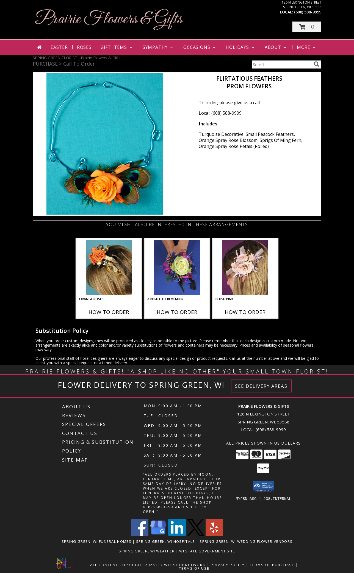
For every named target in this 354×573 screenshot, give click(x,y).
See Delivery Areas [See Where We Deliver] (261, 386)
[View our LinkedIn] (177, 534)
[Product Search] (281, 64)
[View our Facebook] (139, 534)
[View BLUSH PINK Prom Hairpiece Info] (245, 267)
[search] (316, 64)
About (276, 47)
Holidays (240, 47)
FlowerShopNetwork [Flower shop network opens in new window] (181, 564)
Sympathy (158, 47)
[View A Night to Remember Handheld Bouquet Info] (177, 267)
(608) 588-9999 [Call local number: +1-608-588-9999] (307, 12)
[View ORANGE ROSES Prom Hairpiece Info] (109, 267)
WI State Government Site (207, 551)
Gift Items (117, 47)
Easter (59, 47)
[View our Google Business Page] (158, 534)
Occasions (200, 47)
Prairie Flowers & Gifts (108, 19)
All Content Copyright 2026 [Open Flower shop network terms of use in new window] (122, 564)
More (307, 47)
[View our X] (195, 534)
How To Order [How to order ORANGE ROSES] (108, 312)
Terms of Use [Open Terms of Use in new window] (194, 568)
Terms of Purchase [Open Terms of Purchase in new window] (272, 564)
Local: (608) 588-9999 (220, 113)
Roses (84, 47)
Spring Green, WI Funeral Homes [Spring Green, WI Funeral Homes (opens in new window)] (96, 541)
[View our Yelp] (214, 534)
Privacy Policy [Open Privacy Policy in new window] (228, 564)
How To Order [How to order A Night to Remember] (177, 312)
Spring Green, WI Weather (147, 551)
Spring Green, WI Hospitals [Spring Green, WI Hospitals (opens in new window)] (165, 541)
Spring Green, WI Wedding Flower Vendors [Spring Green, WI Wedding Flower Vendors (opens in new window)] (246, 541)
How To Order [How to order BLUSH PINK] (245, 312)
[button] (306, 26)
